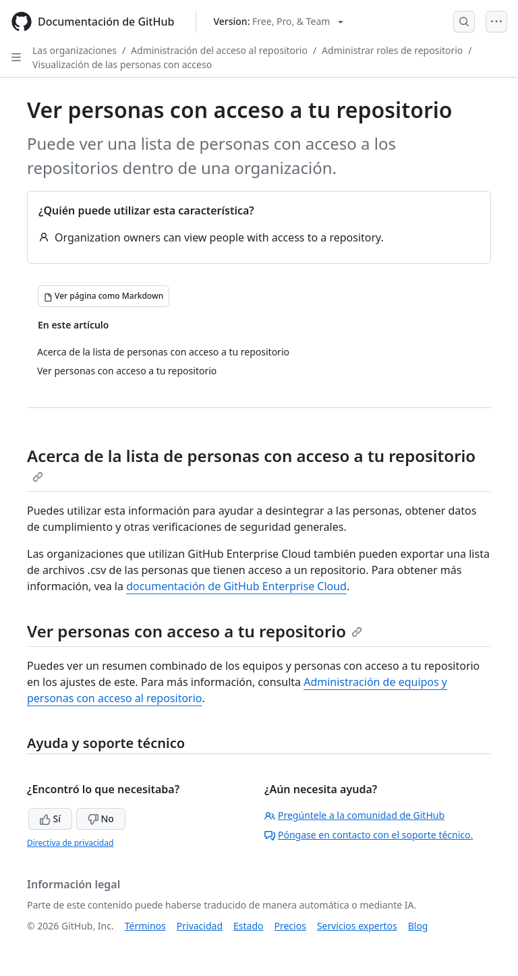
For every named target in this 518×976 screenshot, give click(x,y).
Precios (290, 925)
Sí (50, 818)
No (101, 818)
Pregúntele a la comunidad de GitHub (354, 815)
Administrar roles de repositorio (392, 50)
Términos (145, 925)
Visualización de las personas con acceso (122, 64)
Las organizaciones (74, 50)
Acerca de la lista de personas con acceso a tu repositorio (251, 463)
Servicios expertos (357, 925)
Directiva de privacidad (70, 843)
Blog (418, 925)
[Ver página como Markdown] (103, 296)
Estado (248, 925)
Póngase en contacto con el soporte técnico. (368, 834)
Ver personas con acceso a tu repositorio (194, 631)
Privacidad (200, 925)
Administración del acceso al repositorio (219, 50)
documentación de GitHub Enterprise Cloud (236, 586)
